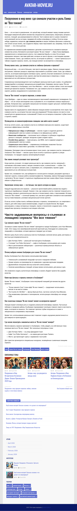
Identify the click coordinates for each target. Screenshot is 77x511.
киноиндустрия (28, 12)
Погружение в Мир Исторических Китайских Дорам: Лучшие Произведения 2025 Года (15, 377)
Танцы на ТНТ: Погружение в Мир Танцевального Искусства (23, 427)
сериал (27, 489)
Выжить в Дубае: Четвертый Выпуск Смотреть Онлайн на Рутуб (24, 419)
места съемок (45, 349)
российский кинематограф (27, 496)
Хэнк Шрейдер (35, 349)
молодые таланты (12, 496)
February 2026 (13, 450)
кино (5, 12)
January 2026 (12, 454)
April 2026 (11, 443)
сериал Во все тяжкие (15, 349)
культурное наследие (13, 493)
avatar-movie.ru (38, 5)
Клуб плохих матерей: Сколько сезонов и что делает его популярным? (26, 405)
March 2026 (12, 447)
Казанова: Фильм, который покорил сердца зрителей (21, 423)
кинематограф (12, 12)
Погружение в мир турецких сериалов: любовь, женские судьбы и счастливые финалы (20, 389)
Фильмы (19, 12)
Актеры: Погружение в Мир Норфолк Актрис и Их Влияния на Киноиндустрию (61, 376)
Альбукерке (26, 349)
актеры (35, 12)
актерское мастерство (28, 493)
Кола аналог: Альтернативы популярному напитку (20, 414)
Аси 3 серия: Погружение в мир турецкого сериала (20, 410)
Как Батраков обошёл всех (64, 388)
